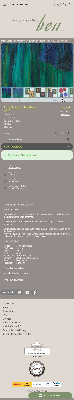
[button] (5, 4)
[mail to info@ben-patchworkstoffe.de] (27, 292)
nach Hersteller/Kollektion (26, 41)
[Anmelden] (54, 4)
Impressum (8, 303)
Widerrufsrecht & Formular (17, 334)
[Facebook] (34, 292)
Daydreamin (62, 41)
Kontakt (24, 4)
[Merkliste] (59, 4)
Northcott (44, 41)
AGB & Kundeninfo (12, 326)
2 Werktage (12, 121)
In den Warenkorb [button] (13, 146)
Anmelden (8, 311)
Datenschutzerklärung (14, 330)
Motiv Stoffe (6, 41)
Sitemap (7, 318)
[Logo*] (37, 9)
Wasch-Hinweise (13, 268)
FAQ (5, 315)
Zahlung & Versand (12, 322)
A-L (52, 41)
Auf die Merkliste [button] (13, 139)
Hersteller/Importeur (16, 273)
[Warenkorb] (64, 4)
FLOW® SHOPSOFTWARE (37, 391)
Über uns (13, 4)
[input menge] (62, 133)
